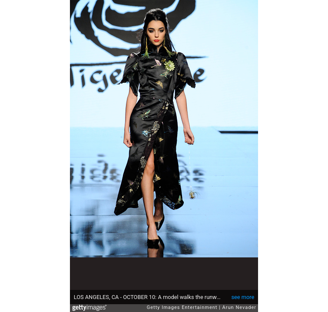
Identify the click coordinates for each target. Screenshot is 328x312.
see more (242, 297)
